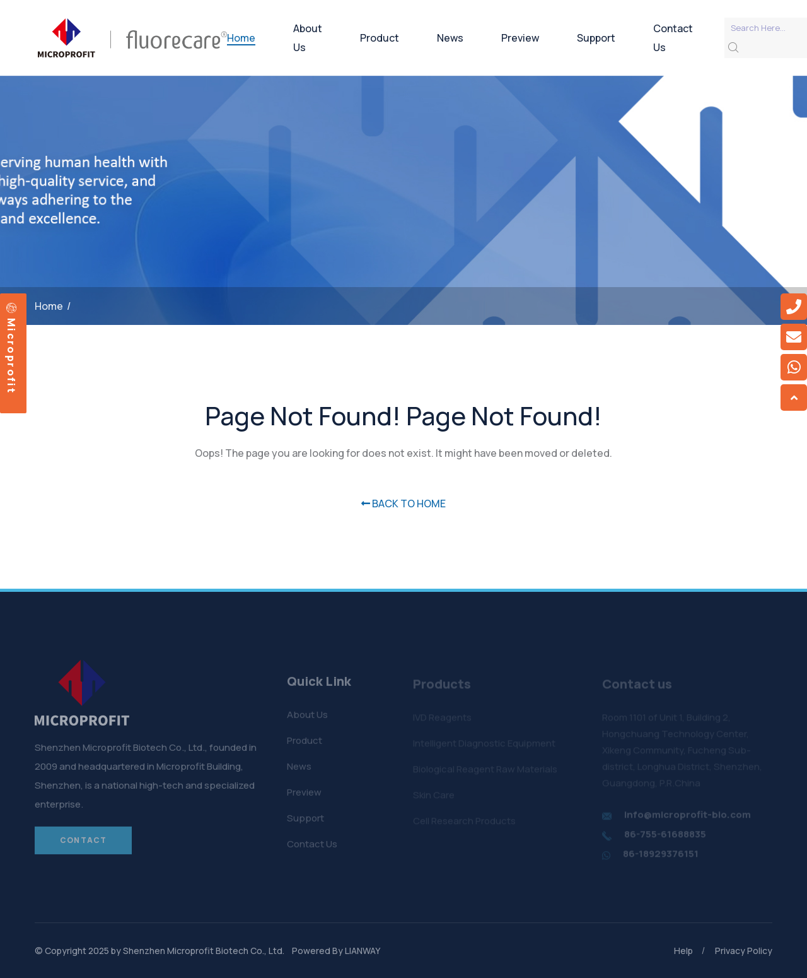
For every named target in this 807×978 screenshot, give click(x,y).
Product (379, 38)
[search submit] (733, 48)
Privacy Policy (743, 951)
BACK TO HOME (403, 503)
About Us (307, 37)
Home (241, 38)
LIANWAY (362, 951)
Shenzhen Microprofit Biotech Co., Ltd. (203, 951)
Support (596, 38)
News (450, 38)
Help (683, 951)
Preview (520, 38)
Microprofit (11, 348)
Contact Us (673, 37)
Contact (83, 844)
